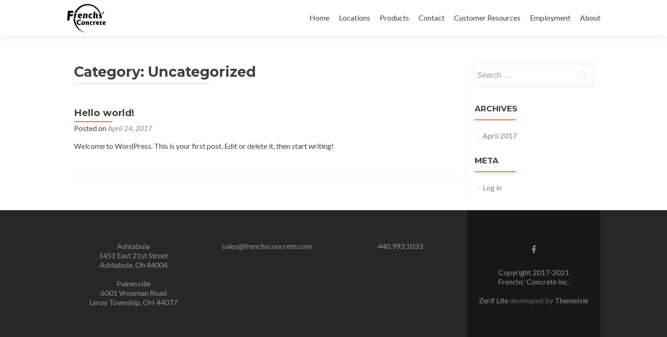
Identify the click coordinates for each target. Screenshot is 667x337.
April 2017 (500, 135)
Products (394, 17)
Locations (354, 17)
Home (319, 17)
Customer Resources (487, 17)
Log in (492, 187)
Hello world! (104, 112)
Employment (550, 17)
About (590, 17)
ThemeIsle (571, 300)
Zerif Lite (494, 300)
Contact (431, 17)
